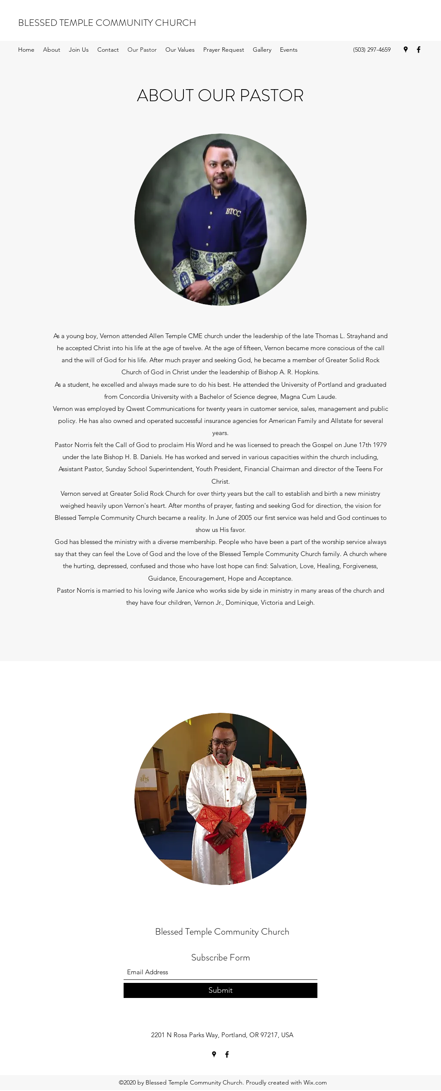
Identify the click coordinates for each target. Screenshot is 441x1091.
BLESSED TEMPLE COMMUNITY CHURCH (107, 22)
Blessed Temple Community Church (222, 931)
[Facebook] (418, 49)
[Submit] (220, 990)
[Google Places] (405, 49)
